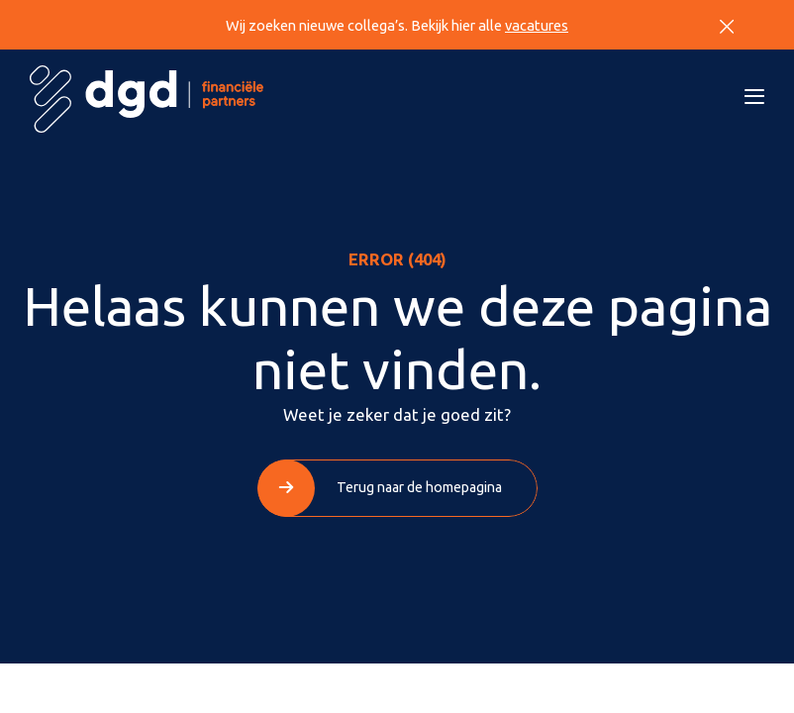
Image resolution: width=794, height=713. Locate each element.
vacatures (536, 25)
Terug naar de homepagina (419, 487)
